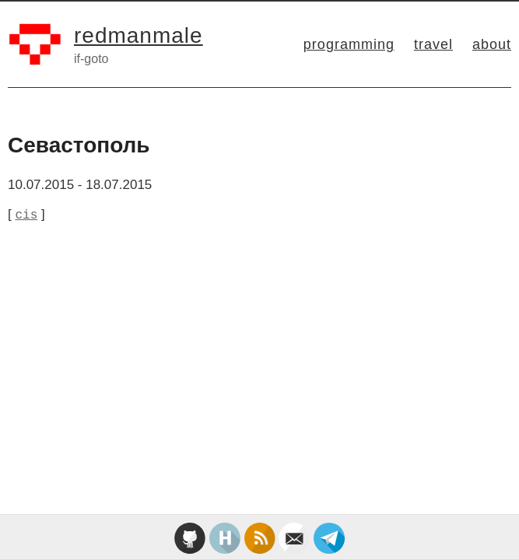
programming (349, 44)
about (491, 44)
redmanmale (138, 35)
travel (433, 44)
